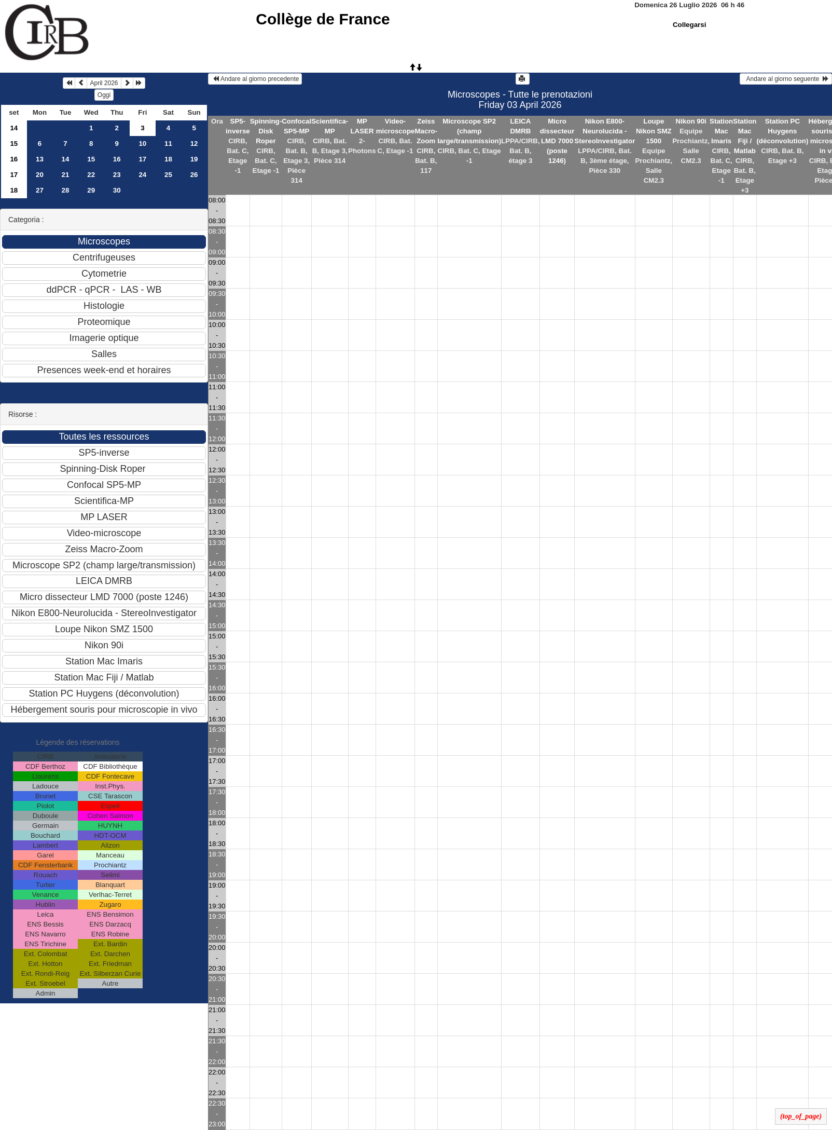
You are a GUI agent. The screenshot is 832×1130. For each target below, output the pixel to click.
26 (194, 175)
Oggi (104, 95)
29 (91, 190)
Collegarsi (689, 25)
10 (142, 143)
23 (117, 175)
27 (40, 190)
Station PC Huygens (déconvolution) (782, 131)
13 (40, 159)
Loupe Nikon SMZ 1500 (654, 131)
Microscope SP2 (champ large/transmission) (469, 131)
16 (14, 159)
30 (117, 190)
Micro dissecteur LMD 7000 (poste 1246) (557, 141)
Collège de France (323, 19)
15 (14, 143)
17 (142, 159)
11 (168, 143)
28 (66, 190)
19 (194, 159)
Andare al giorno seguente (786, 79)
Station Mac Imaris (721, 131)
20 (40, 175)
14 (14, 128)
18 (168, 159)
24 (142, 175)
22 (91, 175)
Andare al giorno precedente (255, 79)
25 (168, 175)
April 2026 (104, 83)
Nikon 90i (691, 121)
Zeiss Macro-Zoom (425, 131)
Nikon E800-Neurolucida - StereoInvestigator (604, 131)
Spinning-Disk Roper (266, 131)
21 (66, 175)
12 (194, 143)
